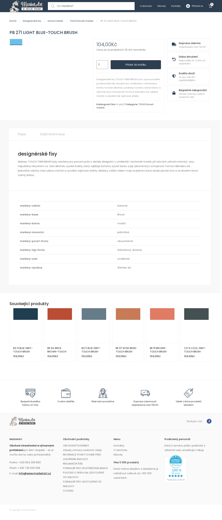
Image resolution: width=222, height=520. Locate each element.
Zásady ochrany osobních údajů (82, 450)
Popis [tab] (22, 134)
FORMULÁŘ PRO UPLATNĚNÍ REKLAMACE (85, 468)
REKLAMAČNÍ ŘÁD (73, 463)
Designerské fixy (32, 21)
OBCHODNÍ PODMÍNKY (76, 445)
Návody (161, 6)
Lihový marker (55, 21)
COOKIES (68, 490)
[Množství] (102, 64)
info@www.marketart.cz (35, 473)
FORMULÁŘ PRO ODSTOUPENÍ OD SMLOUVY (82, 484)
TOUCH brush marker (82, 21)
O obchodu (146, 6)
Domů (13, 21)
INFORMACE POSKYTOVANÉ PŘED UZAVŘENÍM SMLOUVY (82, 457)
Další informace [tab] (52, 134)
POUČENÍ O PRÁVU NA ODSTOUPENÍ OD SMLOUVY (83, 475)
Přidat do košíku (136, 64)
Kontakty (176, 6)
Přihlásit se (194, 6)
